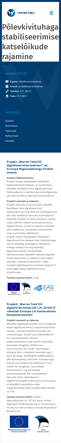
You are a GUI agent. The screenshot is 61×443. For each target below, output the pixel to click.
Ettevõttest (11, 125)
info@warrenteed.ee (30, 81)
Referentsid (11, 135)
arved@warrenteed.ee (30, 86)
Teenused (10, 130)
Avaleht (9, 120)
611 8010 (25, 91)
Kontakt (9, 140)
